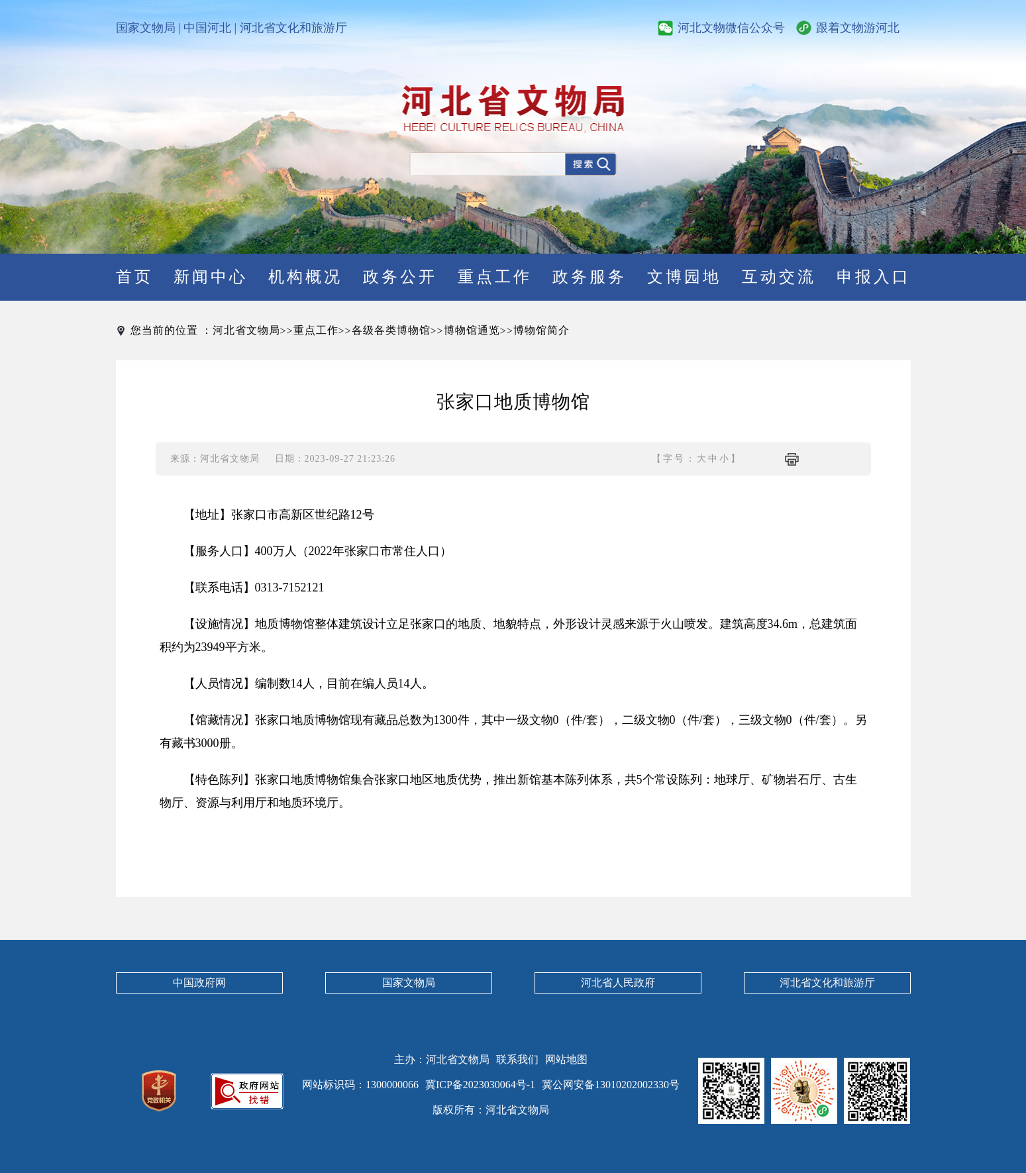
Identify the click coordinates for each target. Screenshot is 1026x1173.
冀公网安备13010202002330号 (611, 1084)
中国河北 (207, 27)
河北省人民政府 (618, 982)
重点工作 (315, 330)
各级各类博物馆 (391, 330)
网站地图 (566, 1059)
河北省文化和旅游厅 (293, 27)
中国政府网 (199, 982)
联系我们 (517, 1059)
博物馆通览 (472, 330)
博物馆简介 (541, 330)
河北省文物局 (246, 330)
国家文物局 (146, 27)
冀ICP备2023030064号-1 (480, 1084)
